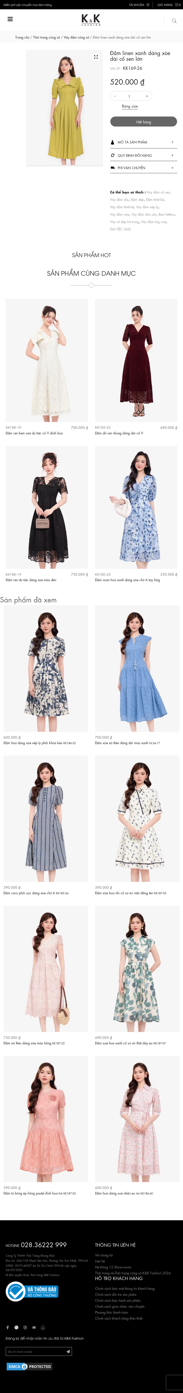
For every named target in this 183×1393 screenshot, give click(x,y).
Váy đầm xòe (119, 214)
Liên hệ (100, 1261)
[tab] (144, 142)
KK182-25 (103, 574)
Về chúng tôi (104, 1255)
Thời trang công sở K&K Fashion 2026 (143, 1273)
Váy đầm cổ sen (158, 192)
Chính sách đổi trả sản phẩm (116, 1294)
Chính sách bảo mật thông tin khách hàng (125, 1288)
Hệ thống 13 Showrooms (113, 1267)
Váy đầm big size (153, 221)
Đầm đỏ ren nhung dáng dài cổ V (119, 433)
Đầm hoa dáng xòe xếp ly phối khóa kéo (40, 742)
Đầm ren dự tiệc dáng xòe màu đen (31, 579)
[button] (144, 142)
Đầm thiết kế (155, 199)
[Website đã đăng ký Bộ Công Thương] (32, 1290)
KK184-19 (13, 574)
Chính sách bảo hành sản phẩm (118, 1300)
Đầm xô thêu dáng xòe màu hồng (34, 1043)
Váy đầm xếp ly (147, 206)
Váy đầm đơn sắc (144, 214)
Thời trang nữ (104, 1273)
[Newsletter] (39, 1351)
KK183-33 (103, 427)
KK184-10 (13, 427)
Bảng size (130, 105)
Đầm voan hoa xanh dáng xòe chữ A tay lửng (127, 579)
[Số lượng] (131, 96)
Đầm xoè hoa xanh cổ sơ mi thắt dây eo (130, 1043)
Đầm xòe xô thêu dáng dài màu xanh (127, 742)
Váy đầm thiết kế (122, 206)
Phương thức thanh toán (111, 1312)
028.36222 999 (44, 1244)
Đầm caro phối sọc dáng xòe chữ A (36, 892)
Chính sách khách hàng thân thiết (118, 1318)
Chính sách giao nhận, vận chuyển (119, 1306)
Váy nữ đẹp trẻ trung (124, 221)
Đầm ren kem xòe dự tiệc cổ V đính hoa (34, 433)
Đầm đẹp (137, 199)
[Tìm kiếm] (174, 20)
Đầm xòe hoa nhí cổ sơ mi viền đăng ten (130, 892)
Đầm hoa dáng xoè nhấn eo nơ (124, 1193)
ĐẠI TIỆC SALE (120, 229)
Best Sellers (167, 214)
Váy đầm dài (119, 199)
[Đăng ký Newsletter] (68, 1351)
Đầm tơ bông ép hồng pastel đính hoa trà (40, 1193)
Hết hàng (143, 121)
